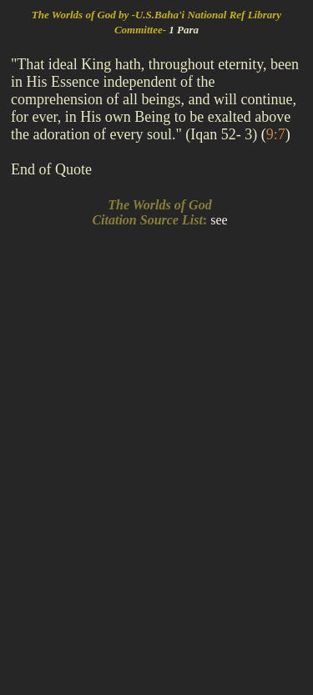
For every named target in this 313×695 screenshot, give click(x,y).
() (275, 134)
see (218, 220)
